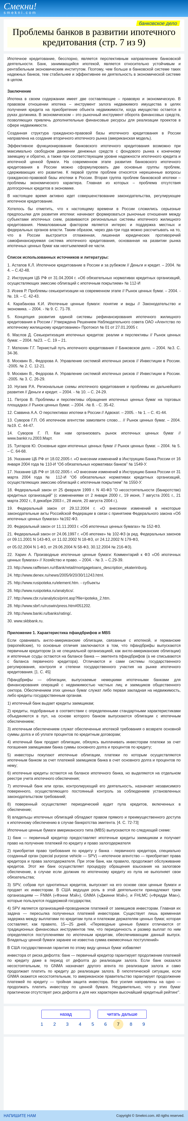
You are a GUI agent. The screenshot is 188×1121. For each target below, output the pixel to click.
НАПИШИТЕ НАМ (20, 1116)
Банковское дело (158, 23)
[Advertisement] (94, 1073)
